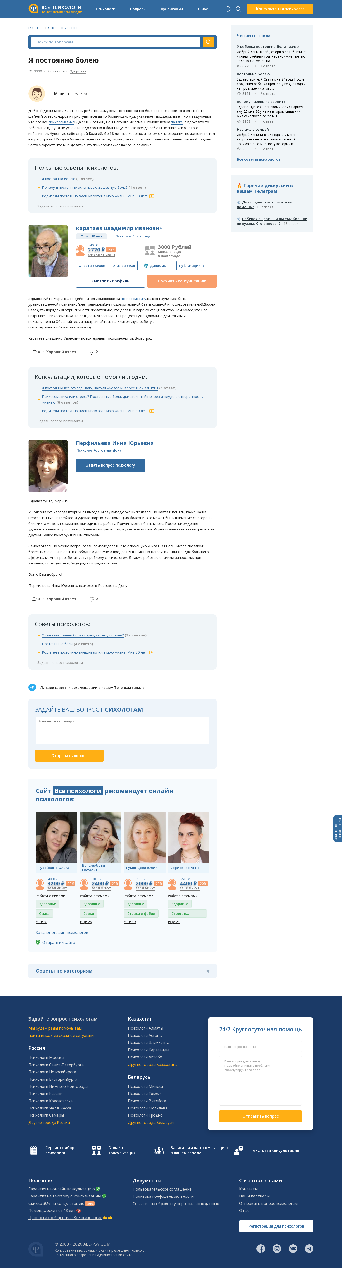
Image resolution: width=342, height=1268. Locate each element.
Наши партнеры (254, 1196)
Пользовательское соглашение (162, 1189)
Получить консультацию (182, 281)
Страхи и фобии (141, 913)
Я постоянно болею (58, 178)
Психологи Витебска (147, 1101)
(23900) (92, 265)
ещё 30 (42, 922)
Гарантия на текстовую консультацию (64, 1196)
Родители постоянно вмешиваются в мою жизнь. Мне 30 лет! (94, 195)
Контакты (248, 1188)
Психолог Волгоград (132, 236)
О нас (203, 8)
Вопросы (138, 8)
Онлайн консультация (122, 1150)
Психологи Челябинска (49, 1108)
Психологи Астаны (145, 1035)
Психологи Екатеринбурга (52, 1079)
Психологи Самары (46, 1115)
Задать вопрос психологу (110, 465)
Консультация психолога (280, 8)
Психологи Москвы (46, 1057)
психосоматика (61, 122)
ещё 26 (86, 922)
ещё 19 (130, 922)
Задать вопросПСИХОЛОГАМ (337, 828)
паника (177, 122)
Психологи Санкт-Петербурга (56, 1064)
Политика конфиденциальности (163, 1196)
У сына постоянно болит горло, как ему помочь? (83, 635)
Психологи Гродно (145, 1115)
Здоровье (78, 71)
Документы (147, 1181)
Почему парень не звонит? (261, 101)
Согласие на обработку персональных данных (176, 1203)
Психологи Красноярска (50, 1101)
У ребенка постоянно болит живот (269, 46)
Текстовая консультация (275, 1150)
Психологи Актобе (145, 1057)
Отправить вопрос (260, 1116)
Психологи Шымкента (148, 1042)
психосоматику (133, 298)
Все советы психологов (259, 159)
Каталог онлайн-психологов (62, 932)
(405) (123, 265)
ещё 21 (174, 922)
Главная (35, 27)
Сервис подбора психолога (60, 1150)
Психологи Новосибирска (52, 1072)
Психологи (105, 8)
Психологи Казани (45, 1093)
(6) (192, 265)
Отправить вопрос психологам (268, 1203)
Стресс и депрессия (180, 914)
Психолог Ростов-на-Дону (98, 450)
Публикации (172, 8)
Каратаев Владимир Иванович (119, 227)
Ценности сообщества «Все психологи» (65, 1217)
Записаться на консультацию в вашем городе (199, 1150)
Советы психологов (64, 27)
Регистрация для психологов (276, 1226)
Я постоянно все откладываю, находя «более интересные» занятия (100, 388)
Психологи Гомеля (145, 1093)
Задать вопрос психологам (60, 206)
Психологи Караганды (148, 1049)
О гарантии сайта (58, 942)
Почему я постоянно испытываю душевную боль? (85, 187)
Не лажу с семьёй (253, 129)
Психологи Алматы (145, 1028)
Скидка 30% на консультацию (56, 1203)
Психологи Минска (145, 1086)
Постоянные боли (57, 643)
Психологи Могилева (147, 1108)
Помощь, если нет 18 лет (51, 1210)
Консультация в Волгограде (170, 253)
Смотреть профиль (110, 281)
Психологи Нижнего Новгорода (58, 1086)
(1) (160, 265)
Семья (44, 913)
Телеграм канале (129, 687)
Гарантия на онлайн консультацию (61, 1188)
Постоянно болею (253, 74)
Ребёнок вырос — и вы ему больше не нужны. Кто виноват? (272, 221)
